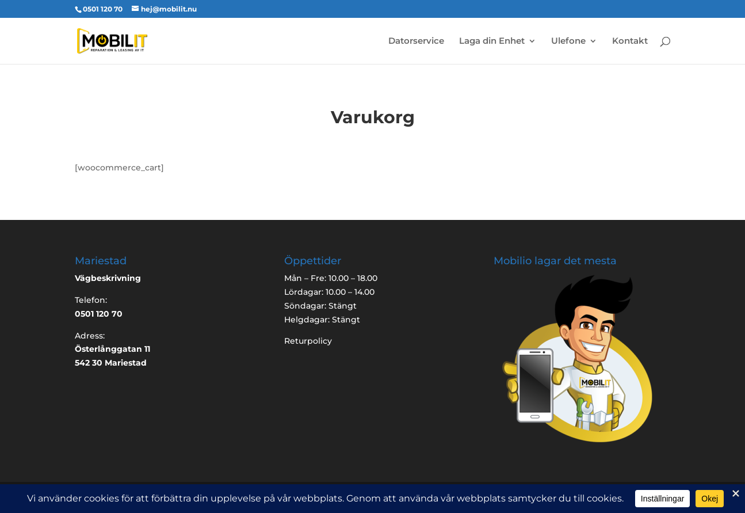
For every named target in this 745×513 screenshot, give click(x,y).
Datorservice (416, 41)
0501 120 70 (103, 9)
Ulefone (568, 41)
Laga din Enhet (492, 41)
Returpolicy (308, 341)
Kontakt (630, 41)
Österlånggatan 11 (112, 349)
